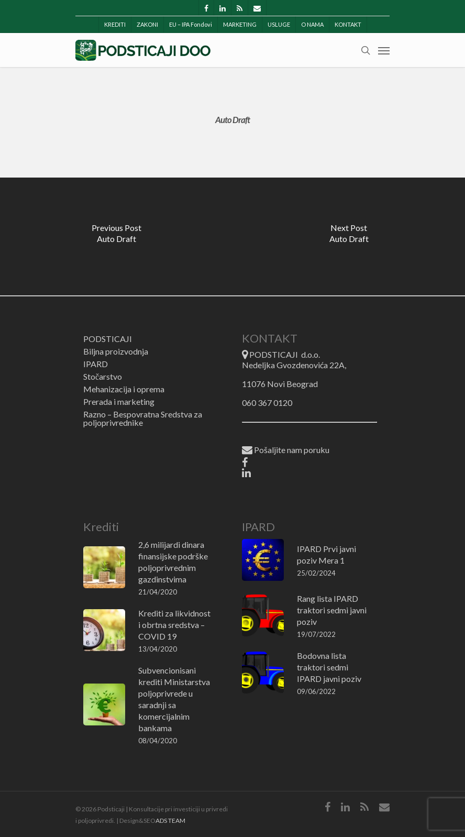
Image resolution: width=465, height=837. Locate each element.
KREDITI (115, 24)
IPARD (95, 364)
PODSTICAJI (107, 339)
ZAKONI (147, 24)
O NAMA (312, 24)
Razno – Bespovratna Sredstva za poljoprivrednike (142, 418)
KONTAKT (348, 24)
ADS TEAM (170, 820)
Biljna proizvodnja (115, 351)
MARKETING (240, 24)
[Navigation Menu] (384, 50)
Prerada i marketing (118, 402)
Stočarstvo (102, 376)
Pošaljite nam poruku (285, 450)
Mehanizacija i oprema (123, 389)
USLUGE (279, 24)
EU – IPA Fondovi (190, 24)
